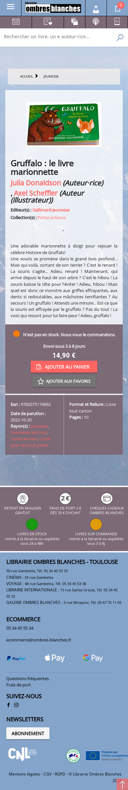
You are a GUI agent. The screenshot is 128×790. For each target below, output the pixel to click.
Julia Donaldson (36, 182)
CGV (47, 774)
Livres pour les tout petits (31, 442)
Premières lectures (29, 432)
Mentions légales (24, 774)
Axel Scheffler (36, 193)
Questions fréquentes (27, 678)
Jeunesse (39, 426)
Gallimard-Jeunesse (51, 210)
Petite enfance (52, 217)
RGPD (60, 774)
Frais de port (18, 685)
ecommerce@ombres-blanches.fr (38, 640)
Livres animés (24, 439)
